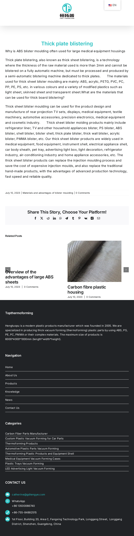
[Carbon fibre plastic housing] (94, 242)
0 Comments (83, 192)
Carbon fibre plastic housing (87, 290)
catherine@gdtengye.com (28, 494)
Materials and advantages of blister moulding (48, 192)
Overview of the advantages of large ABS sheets (29, 277)
